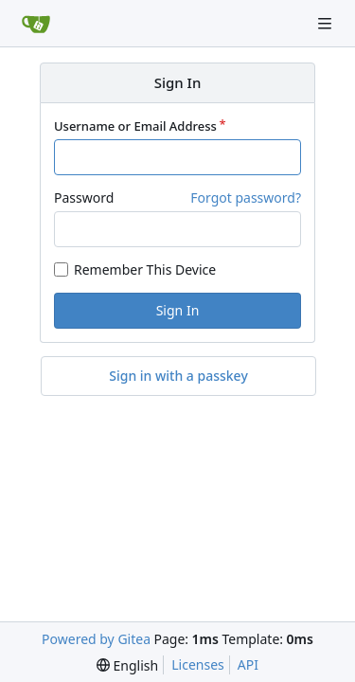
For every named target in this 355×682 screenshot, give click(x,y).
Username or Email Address (135, 126)
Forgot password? (245, 197)
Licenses (197, 664)
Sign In (178, 310)
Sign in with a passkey (178, 376)
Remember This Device (145, 269)
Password (84, 197)
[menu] (127, 665)
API (248, 664)
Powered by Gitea (96, 639)
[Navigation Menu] (327, 23)
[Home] (35, 24)
